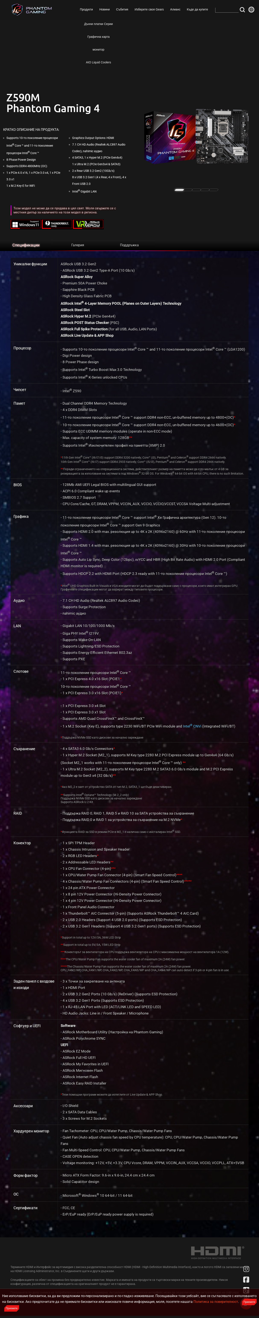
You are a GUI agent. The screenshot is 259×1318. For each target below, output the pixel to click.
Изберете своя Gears (149, 9)
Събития (122, 9)
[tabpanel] (196, 136)
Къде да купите (197, 9)
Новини (104, 9)
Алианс (175, 9)
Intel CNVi (192, 726)
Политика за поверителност (215, 1302)
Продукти (85, 9)
